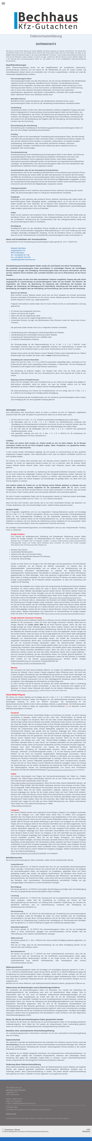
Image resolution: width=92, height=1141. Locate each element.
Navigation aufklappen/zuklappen (46, 3)
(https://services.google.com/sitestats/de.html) (28, 663)
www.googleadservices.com (51, 659)
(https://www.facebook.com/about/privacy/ (60, 770)
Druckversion (8, 1129)
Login (88, 1129)
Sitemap (17, 1129)
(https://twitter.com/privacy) (21, 806)
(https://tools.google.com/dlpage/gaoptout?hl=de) (65, 598)
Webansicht (86, 1131)
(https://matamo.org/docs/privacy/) (28, 690)
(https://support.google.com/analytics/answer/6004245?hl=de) (64, 613)
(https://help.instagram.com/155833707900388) (28, 853)
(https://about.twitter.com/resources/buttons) (27, 783)
